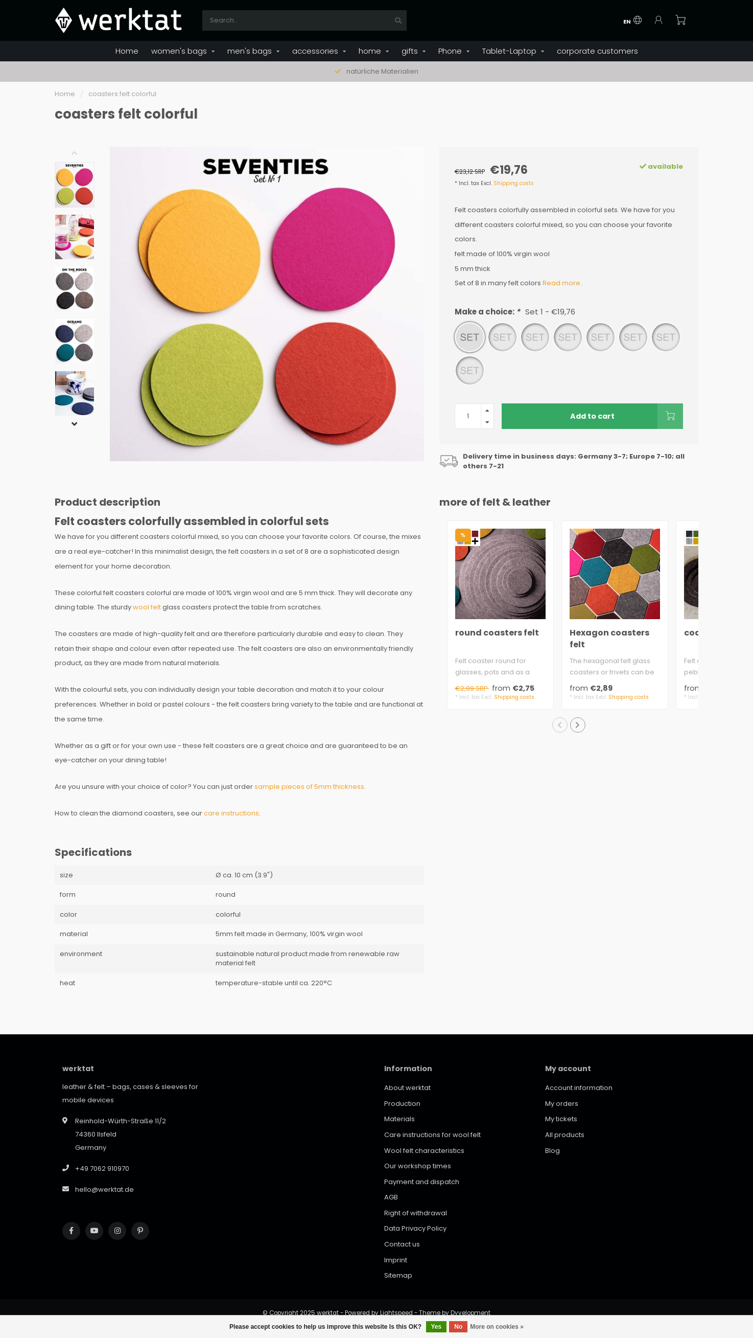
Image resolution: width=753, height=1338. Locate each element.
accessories (315, 51)
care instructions (231, 813)
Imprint (395, 1260)
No (458, 1326)
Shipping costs (513, 183)
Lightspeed (396, 1313)
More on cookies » (497, 1326)
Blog (552, 1150)
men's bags (249, 51)
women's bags (179, 51)
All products (564, 1135)
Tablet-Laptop (509, 51)
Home (126, 51)
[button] (82, 154)
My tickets (561, 1119)
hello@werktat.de (104, 1189)
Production (402, 1103)
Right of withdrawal (415, 1213)
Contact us (402, 1244)
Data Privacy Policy (415, 1228)
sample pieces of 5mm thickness (309, 786)
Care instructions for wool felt (432, 1135)
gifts (410, 51)
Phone (450, 51)
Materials (399, 1119)
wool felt (147, 607)
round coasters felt (497, 633)
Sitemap (398, 1275)
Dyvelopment (470, 1313)
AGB (391, 1197)
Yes (436, 1326)
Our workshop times (417, 1166)
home (370, 51)
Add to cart (626, 416)
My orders (561, 1103)
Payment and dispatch (421, 1182)
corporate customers (597, 51)
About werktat (407, 1088)
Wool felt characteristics (424, 1150)
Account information (579, 1088)
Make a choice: (515, 311)
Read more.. (563, 283)
